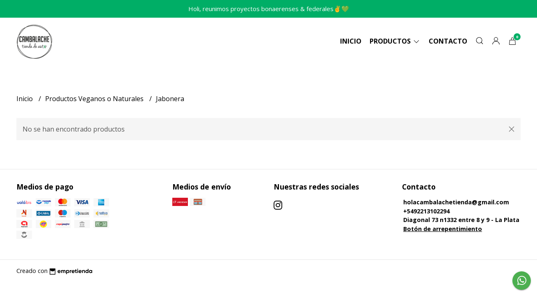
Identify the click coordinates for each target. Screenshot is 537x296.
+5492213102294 (426, 211)
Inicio (350, 41)
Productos (395, 41)
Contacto (448, 41)
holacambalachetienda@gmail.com (456, 202)
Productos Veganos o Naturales (95, 98)
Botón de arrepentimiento (442, 229)
